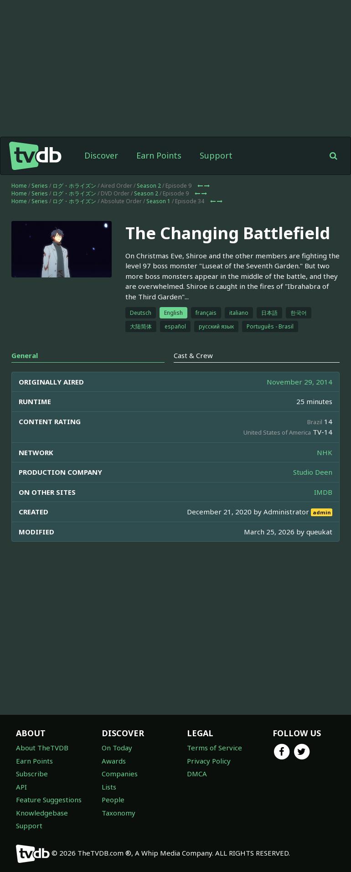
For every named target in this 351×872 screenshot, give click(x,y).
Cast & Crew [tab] (193, 355)
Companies (120, 773)
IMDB (323, 492)
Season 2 (149, 186)
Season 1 (158, 201)
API (21, 786)
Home (19, 186)
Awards (114, 760)
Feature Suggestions (49, 799)
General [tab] (24, 355)
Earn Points (158, 155)
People (113, 799)
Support (216, 155)
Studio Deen (312, 472)
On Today (117, 747)
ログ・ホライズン (74, 186)
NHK (324, 452)
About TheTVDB (42, 747)
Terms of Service (214, 747)
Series (39, 186)
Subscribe (32, 773)
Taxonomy (118, 812)
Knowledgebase (42, 812)
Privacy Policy (209, 760)
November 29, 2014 (299, 381)
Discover (101, 155)
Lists (109, 786)
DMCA (197, 773)
